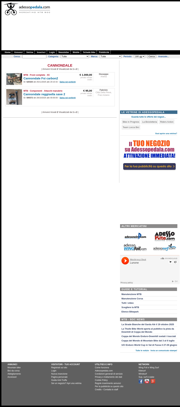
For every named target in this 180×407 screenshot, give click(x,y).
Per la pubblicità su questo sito (109, 386)
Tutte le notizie (142, 350)
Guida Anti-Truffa (59, 380)
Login (52, 52)
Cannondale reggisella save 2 (44, 94)
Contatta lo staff (110, 389)
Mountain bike (14, 367)
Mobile (76, 52)
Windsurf (143, 374)
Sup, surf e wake (146, 377)
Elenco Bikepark (130, 312)
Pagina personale (59, 377)
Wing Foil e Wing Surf (149, 367)
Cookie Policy (101, 380)
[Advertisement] (117, 25)
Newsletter (64, 52)
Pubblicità (104, 52)
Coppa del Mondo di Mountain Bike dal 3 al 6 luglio (148, 340)
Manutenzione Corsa (132, 298)
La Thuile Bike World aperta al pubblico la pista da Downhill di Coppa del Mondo (147, 330)
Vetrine (29, 52)
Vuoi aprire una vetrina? (166, 133)
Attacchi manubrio (53, 91)
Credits (98, 389)
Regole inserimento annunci (108, 383)
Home (7, 52)
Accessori (12, 377)
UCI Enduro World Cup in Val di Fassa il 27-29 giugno (149, 345)
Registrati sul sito (59, 367)
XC (48, 75)
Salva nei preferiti (68, 82)
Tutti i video (127, 303)
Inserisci (41, 52)
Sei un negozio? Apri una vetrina (66, 383)
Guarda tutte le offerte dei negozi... (148, 117)
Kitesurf (142, 370)
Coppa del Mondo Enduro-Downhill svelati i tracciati (148, 336)
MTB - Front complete (34, 75)
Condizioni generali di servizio (109, 374)
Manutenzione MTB (131, 294)
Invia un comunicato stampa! (164, 350)
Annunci (18, 52)
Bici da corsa (14, 370)
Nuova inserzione (59, 374)
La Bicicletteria (149, 122)
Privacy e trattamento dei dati (108, 377)
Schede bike (89, 52)
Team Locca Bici (131, 127)
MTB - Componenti (33, 91)
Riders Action (167, 122)
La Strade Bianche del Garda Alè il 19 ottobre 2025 (147, 324)
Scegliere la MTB (130, 307)
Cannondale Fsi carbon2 (41, 78)
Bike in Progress (131, 122)
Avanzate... (163, 56)
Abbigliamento (14, 374)
